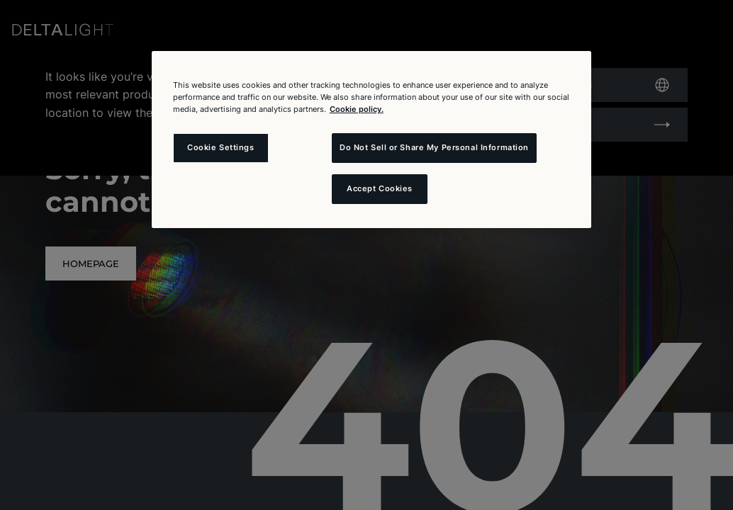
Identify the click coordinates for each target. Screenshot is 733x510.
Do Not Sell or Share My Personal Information (434, 147)
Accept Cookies (380, 188)
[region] (371, 139)
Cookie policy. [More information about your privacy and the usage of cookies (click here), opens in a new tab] (357, 109)
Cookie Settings (220, 147)
